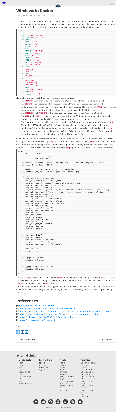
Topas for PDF (44, 370)
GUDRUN (63, 372)
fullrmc (21, 370)
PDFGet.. (63, 374)
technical (29, 326)
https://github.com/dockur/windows (36, 305)
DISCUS (21, 363)
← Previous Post (27, 340)
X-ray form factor (66, 381)
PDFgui (42, 363)
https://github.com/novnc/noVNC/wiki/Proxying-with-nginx (48, 317)
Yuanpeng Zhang (65, 408)
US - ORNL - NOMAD (89, 363)
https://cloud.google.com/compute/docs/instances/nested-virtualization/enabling (59, 314)
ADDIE (62, 363)
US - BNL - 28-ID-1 (88, 372)
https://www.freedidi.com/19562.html (37, 320)
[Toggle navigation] (111, 3)
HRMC (21, 367)
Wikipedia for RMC (25, 383)
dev (23, 326)
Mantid (62, 370)
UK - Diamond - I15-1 (88, 379)
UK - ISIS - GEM (87, 374)
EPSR (20, 374)
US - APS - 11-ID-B (88, 370)
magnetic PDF (44, 367)
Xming (62, 367)
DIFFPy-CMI (43, 365)
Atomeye (63, 365)
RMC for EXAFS (24, 372)
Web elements (65, 383)
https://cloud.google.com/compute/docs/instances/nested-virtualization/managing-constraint (65, 311)
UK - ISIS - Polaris (87, 377)
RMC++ (21, 365)
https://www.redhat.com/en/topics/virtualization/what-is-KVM (49, 308)
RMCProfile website (26, 377)
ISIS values (64, 390)
